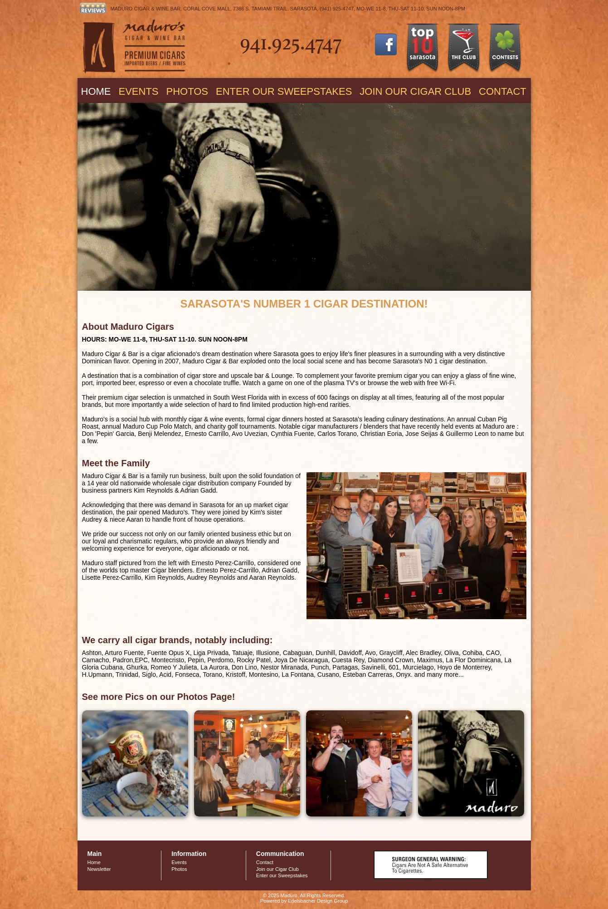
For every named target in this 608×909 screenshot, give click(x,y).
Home (96, 91)
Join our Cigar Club (415, 91)
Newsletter (99, 869)
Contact (502, 91)
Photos (187, 91)
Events (139, 91)
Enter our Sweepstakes (284, 91)
